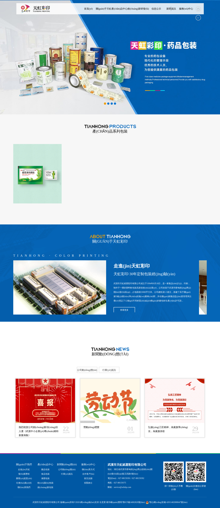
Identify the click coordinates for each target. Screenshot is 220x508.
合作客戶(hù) (88, 474)
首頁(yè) (88, 8)
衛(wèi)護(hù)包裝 (45, 483)
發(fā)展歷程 (24, 474)
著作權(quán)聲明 (114, 502)
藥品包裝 (45, 469)
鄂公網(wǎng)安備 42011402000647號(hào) (168, 502)
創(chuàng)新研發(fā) (138, 8)
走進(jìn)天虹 (24, 469)
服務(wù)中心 (186, 8)
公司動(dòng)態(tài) (67, 469)
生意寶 (102, 502)
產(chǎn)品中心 (119, 8)
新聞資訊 (171, 8)
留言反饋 (88, 478)
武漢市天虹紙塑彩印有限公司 (127, 283)
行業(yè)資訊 (67, 474)
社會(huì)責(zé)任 (24, 483)
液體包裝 (45, 478)
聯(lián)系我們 (24, 487)
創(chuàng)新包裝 (45, 487)
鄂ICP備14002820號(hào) (134, 502)
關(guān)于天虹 (104, 8)
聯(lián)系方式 (88, 469)
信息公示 (156, 8)
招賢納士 (88, 483)
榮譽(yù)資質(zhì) (24, 478)
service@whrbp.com (122, 487)
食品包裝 (45, 474)
